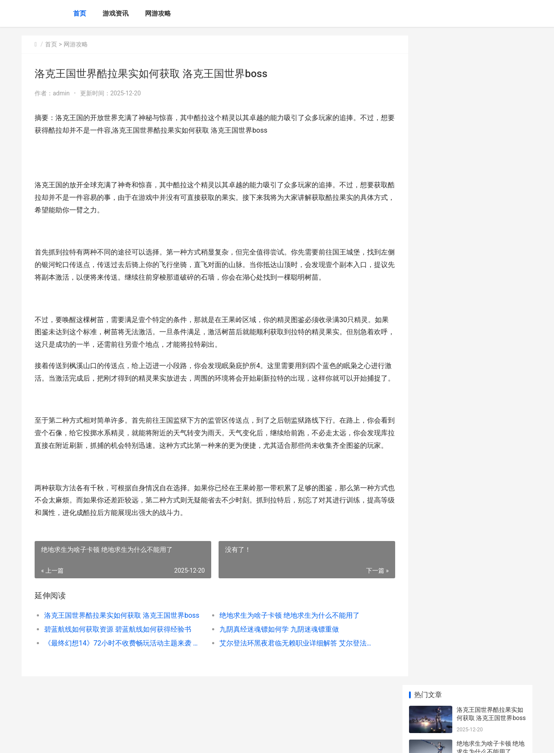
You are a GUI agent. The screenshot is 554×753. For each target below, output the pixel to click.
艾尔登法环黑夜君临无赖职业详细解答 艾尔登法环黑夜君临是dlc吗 (287, 668)
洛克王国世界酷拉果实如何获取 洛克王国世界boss (119, 640)
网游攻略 (158, 13)
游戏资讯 (116, 13)
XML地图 (182, 739)
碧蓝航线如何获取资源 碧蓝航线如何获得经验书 (117, 654)
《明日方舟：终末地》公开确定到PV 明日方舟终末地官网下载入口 (490, 402)
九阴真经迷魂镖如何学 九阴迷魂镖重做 (272, 654)
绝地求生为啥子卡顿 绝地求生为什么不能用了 (282, 640)
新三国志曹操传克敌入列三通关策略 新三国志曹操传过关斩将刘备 (491, 567)
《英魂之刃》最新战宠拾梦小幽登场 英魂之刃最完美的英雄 (491, 335)
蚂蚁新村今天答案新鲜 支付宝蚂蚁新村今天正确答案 (491, 267)
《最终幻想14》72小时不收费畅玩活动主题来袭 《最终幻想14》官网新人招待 (119, 668)
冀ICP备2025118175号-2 (141, 739)
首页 (79, 13)
